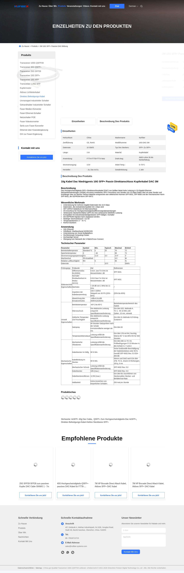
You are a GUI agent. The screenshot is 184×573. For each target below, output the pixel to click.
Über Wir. (53, 6)
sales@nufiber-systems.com (76, 546)
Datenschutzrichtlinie (26, 568)
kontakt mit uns (131, 552)
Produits (62, 6)
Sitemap (39, 568)
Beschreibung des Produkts (114, 121)
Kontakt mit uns (97, 6)
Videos (86, 6)
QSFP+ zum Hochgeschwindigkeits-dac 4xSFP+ (115, 419)
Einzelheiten (78, 121)
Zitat (117, 6)
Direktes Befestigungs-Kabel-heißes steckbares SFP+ (85, 422)
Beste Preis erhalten (127, 99)
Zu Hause (43, 6)
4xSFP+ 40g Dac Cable (81, 419)
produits (21, 528)
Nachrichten (23, 537)
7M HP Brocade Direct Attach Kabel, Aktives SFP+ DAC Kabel (110, 484)
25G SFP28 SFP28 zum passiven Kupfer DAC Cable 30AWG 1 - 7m (34, 484)
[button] (28, 470)
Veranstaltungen (74, 6)
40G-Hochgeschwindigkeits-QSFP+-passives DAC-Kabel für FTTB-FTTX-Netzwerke (73, 485)
